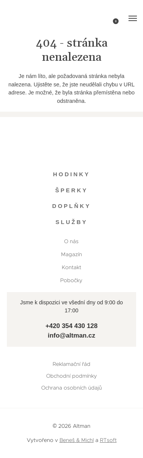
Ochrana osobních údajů (71, 387)
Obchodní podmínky (71, 375)
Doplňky (71, 206)
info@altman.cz (71, 335)
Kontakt (71, 267)
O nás (71, 241)
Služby (71, 222)
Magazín (71, 254)
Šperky (71, 190)
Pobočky (71, 280)
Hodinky (71, 174)
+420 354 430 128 (71, 326)
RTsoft (108, 440)
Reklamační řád (71, 364)
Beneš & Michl (76, 440)
